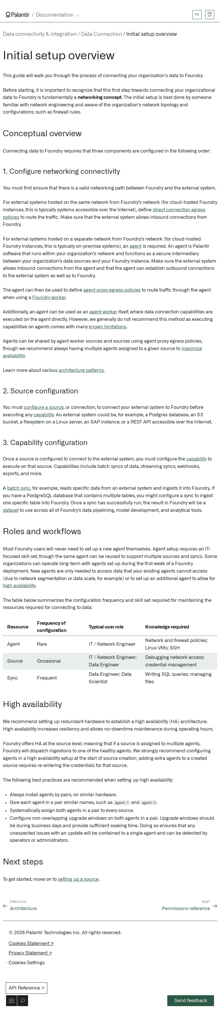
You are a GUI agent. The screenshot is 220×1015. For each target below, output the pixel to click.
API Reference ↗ (26, 988)
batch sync (18, 488)
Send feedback (190, 1000)
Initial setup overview (151, 34)
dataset (11, 510)
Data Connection (101, 34)
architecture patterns (81, 370)
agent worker (103, 312)
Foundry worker (49, 297)
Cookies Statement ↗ (31, 943)
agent (135, 246)
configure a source (44, 407)
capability (44, 415)
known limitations (107, 327)
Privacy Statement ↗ (30, 953)
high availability (19, 585)
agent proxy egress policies (112, 290)
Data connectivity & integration (40, 34)
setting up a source (78, 879)
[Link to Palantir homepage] (18, 14)
